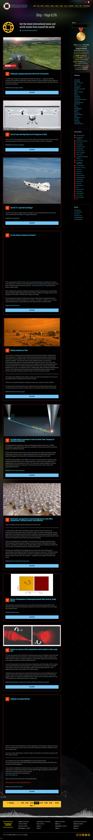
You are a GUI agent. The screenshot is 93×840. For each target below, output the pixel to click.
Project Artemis (26, 282)
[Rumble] (89, 835)
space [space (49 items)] (75, 67)
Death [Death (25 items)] (88, 52)
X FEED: (19, 824)
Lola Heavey (11, 305)
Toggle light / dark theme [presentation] (89, 2)
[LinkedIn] (83, 835)
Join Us (65, 6)
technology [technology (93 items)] (85, 67)
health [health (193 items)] (77, 56)
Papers (56, 6)
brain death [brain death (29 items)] (75, 52)
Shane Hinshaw (80, 175)
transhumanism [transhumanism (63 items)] (78, 69)
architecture (77, 98)
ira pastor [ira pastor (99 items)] (77, 60)
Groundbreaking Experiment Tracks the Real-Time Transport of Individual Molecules (32, 440)
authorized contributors (31, 30)
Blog (38, 6)
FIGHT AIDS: (20, 826)
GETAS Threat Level (8, 825)
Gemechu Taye (80, 151)
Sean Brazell (79, 179)
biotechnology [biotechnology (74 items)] (77, 50)
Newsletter (71, 6)
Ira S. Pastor (79, 195)
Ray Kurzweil (77, 86)
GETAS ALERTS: (76, 822)
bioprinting (77, 113)
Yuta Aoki (78, 169)
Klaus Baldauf (80, 165)
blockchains (77, 117)
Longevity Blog (78, 212)
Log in (23, 30)
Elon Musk (17, 392)
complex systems (78, 123)
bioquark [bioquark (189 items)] (79, 49)
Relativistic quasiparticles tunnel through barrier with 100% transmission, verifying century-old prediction (31, 520)
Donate (61, 6)
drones (25, 682)
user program (32, 459)
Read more (32, 92)
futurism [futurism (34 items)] (87, 54)
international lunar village (41, 285)
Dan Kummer (79, 160)
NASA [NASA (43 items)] (85, 62)
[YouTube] (86, 835)
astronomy (77, 101)
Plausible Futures (78, 217)
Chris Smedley (80, 197)
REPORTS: (38, 826)
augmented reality (78, 102)
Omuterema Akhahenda (79, 163)
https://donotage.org (11, 775)
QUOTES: (75, 828)
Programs (47, 6)
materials (16, 470)
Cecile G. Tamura (80, 167)
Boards (42, 6)
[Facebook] (77, 835)
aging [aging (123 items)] (75, 45)
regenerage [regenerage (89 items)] (85, 63)
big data (76, 107)
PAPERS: (38, 828)
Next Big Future (78, 215)
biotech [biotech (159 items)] (84, 49)
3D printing (77, 80)
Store (80, 6)
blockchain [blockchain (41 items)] (87, 50)
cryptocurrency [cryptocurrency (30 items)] (82, 52)
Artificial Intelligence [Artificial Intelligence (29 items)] (78, 46)
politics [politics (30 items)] (76, 63)
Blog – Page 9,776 (46, 15)
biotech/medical (78, 114)
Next (31, 805)
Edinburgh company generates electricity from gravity (29, 73)
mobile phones (34, 682)
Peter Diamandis (78, 83)
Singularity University (79, 89)
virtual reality (46, 682)
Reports (52, 6)
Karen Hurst (79, 154)
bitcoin (76, 116)
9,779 (50, 803)
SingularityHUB (78, 219)
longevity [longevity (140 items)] (80, 62)
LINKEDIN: (57, 822)
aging (75, 93)
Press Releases (86, 6)
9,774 (27, 803)
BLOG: (38, 824)
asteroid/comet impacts (80, 99)
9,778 (46, 803)
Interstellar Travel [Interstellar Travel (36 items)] (86, 58)
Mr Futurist (77, 213)
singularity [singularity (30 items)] (87, 65)
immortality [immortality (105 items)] (79, 58)
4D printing (77, 81)
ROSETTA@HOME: (21, 828)
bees (75, 105)
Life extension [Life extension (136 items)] (84, 60)
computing (21, 682)
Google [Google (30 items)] (74, 56)
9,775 (31, 803)
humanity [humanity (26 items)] (88, 56)
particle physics (22, 470)
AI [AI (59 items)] (77, 45)
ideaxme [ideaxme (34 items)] (74, 58)
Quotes (76, 6)
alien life (76, 95)
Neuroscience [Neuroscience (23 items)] (87, 62)
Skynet (76, 90)
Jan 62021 (7, 74)
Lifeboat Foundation (12, 835)
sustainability (20, 88)
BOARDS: (75, 824)
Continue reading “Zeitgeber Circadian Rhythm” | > (18, 783)
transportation (21, 145)
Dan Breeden (79, 145)
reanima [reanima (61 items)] (79, 63)
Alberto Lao (79, 173)
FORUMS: (56, 828)
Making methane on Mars (19, 350)
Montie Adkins (80, 193)
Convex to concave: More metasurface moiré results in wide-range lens (33, 650)
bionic (75, 111)
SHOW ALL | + (76, 199)
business (76, 119)
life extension (20, 787)
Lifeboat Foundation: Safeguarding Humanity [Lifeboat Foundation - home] (15, 6)
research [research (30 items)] (82, 65)
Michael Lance (80, 189)
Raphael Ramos (80, 177)
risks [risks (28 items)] (84, 65)
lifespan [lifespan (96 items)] (75, 62)
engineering (29, 682)
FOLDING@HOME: (58, 826)
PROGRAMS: (76, 826)
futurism (16, 145)
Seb (77, 187)
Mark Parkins (11, 787)
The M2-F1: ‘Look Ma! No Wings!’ (21, 207)
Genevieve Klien (12, 561)
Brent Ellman (11, 392)
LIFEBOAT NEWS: (40, 822)
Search (88, 25)
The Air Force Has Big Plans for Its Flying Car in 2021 (28, 134)
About (34, 6)
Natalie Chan (79, 181)
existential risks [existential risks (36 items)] (76, 54)
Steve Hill (78, 183)
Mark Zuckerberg (78, 92)
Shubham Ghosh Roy (81, 141)
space (24, 392)
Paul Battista (79, 149)
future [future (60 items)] (84, 54)
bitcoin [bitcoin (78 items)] (82, 50)
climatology (77, 122)
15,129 (57, 803)
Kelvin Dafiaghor (80, 152)
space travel (17, 218)
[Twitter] (80, 835)
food (16, 787)
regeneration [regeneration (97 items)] (77, 65)
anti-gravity (77, 96)
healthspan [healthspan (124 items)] (83, 56)
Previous (11, 803)
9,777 (41, 803)
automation (77, 104)
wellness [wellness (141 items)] (85, 69)
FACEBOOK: (20, 822)
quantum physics (26, 561)
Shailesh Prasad (80, 147)
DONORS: (56, 824)
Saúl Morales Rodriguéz (13, 682)
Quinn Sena (11, 88)
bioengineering (78, 108)
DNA (75, 84)
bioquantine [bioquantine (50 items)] (84, 46)
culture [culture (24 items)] (86, 52)
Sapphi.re (26, 835)
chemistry (76, 120)
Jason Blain (79, 191)
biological (76, 110)
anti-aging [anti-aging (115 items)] (86, 45)
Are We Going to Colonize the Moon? (23, 235)
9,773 (22, 803)
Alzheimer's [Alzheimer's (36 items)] (80, 45)
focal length (22, 667)
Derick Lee (79, 171)
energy (16, 88)
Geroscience (77, 210)
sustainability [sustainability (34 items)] (79, 67)
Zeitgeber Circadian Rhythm (20, 699)
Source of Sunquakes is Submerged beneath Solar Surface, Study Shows (33, 600)
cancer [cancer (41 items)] (79, 52)
